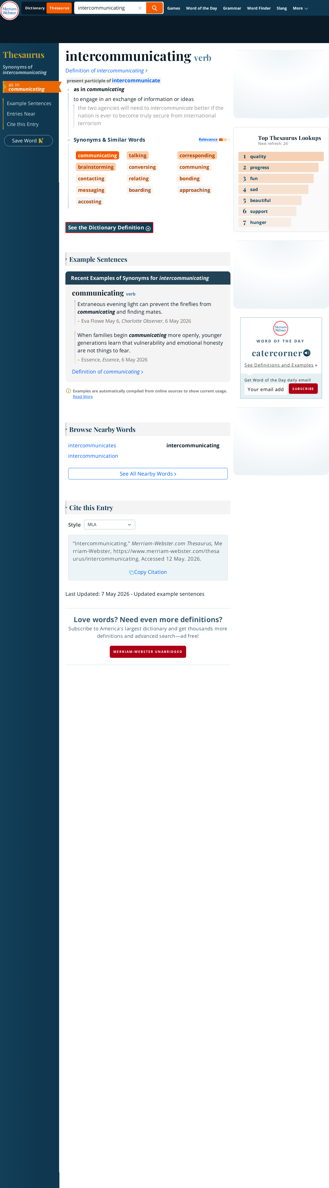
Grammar (232, 8)
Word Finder (259, 8)
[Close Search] (140, 7)
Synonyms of (25, 69)
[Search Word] (154, 7)
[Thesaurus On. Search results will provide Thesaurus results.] (47, 8)
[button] (300, 8)
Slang (282, 8)
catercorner (277, 352)
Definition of (106, 70)
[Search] (119, 7)
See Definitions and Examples (279, 365)
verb (202, 57)
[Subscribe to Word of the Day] (265, 389)
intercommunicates (92, 445)
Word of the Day (201, 8)
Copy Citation (148, 571)
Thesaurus (23, 54)
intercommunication (93, 455)
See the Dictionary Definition (109, 227)
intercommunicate (136, 80)
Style (74, 524)
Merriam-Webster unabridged (148, 651)
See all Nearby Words (146, 473)
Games (173, 8)
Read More (83, 396)
